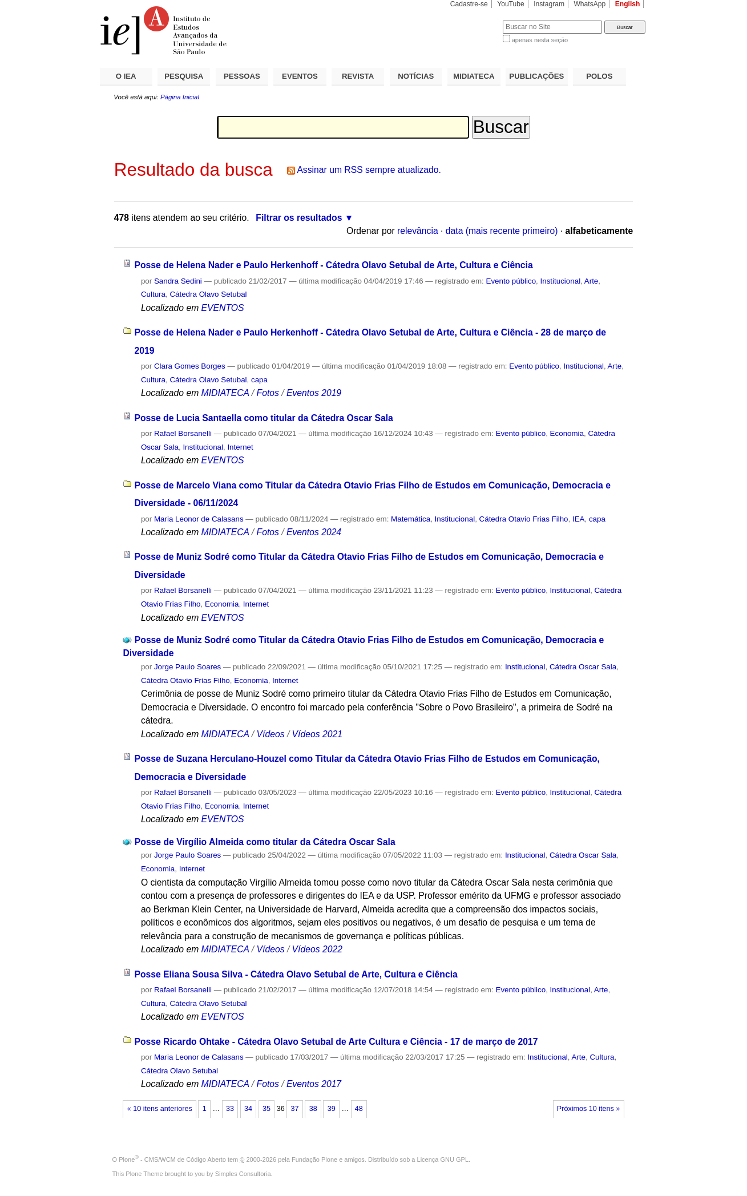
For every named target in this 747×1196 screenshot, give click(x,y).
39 (332, 1109)
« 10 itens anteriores (159, 1109)
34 (248, 1109)
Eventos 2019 (313, 393)
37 (295, 1109)
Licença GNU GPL (443, 1159)
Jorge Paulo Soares (187, 666)
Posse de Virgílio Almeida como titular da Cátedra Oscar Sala (265, 842)
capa (259, 379)
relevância (417, 231)
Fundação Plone (314, 1159)
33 (230, 1109)
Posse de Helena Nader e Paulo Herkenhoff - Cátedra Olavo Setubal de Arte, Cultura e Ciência (333, 265)
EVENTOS (300, 76)
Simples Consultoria (243, 1173)
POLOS (599, 76)
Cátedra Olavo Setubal (208, 294)
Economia (567, 433)
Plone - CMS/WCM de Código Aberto (172, 1159)
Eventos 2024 (313, 532)
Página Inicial (179, 97)
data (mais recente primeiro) (502, 231)
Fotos (268, 393)
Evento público (511, 281)
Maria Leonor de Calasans (199, 519)
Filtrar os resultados (299, 218)
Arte (591, 281)
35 (266, 1109)
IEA (578, 519)
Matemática (410, 519)
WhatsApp (589, 4)
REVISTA (358, 76)
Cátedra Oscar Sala (583, 666)
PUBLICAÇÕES (536, 76)
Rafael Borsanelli (183, 433)
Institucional (560, 281)
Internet (240, 447)
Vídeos (271, 734)
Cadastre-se (469, 4)
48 (359, 1109)
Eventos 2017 (313, 1084)
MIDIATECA (473, 76)
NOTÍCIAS (416, 76)
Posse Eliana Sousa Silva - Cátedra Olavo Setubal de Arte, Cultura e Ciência (295, 974)
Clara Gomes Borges (189, 366)
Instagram (549, 4)
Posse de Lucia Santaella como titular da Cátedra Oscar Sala (263, 418)
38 (313, 1109)
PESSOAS (242, 76)
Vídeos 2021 (317, 734)
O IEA (126, 76)
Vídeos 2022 (317, 949)
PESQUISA (183, 76)
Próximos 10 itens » (588, 1109)
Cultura (153, 294)
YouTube (510, 4)
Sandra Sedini (178, 281)
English (627, 4)
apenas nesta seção (540, 40)
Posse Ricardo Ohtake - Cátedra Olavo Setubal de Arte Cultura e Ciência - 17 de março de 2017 (336, 1041)
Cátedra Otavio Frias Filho (523, 519)
